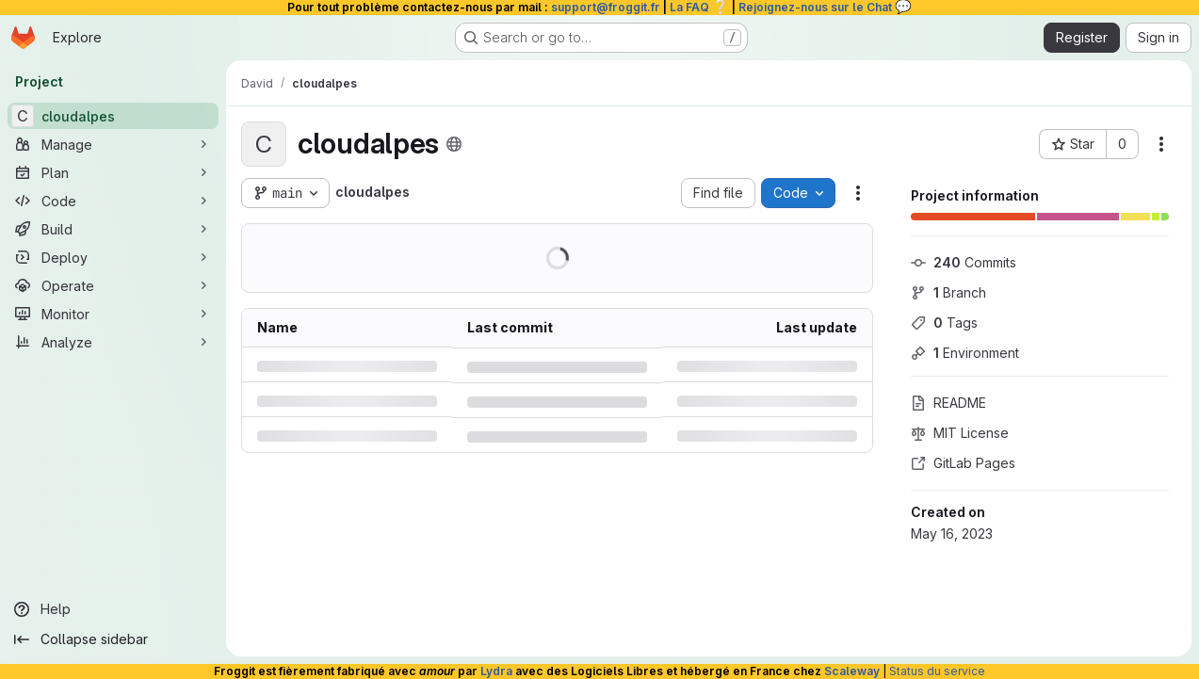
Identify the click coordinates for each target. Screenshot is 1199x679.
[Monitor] (113, 313)
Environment (965, 353)
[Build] (113, 229)
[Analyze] (113, 342)
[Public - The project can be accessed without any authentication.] (454, 144)
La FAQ (699, 7)
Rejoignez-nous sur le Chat (825, 7)
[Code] (113, 200)
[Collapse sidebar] (113, 639)
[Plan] (113, 172)
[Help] (113, 609)
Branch (948, 292)
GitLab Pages (963, 463)
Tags (944, 323)
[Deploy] (113, 257)
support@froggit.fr (605, 7)
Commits (963, 262)
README (948, 403)
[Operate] (113, 285)
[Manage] (113, 144)
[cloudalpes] (113, 116)
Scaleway (852, 671)
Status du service (937, 671)
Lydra (496, 671)
